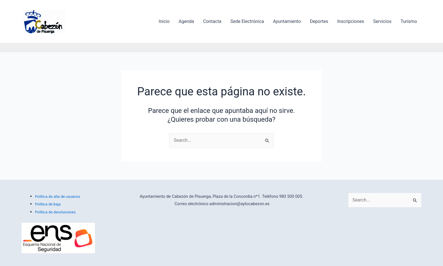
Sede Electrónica (247, 21)
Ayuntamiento (287, 21)
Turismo (409, 21)
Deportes (319, 21)
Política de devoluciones (55, 212)
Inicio (164, 21)
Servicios (382, 21)
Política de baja (48, 204)
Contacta (212, 21)
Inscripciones (350, 21)
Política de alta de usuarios (57, 196)
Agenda (186, 21)
